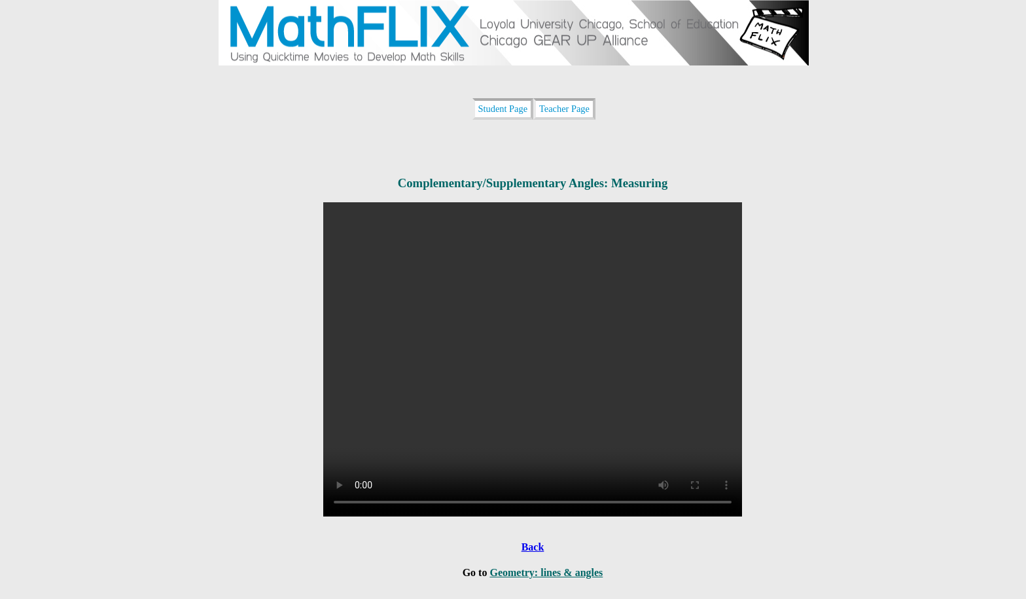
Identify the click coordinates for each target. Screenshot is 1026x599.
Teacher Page (564, 108)
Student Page (503, 108)
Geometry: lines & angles (546, 572)
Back (533, 547)
